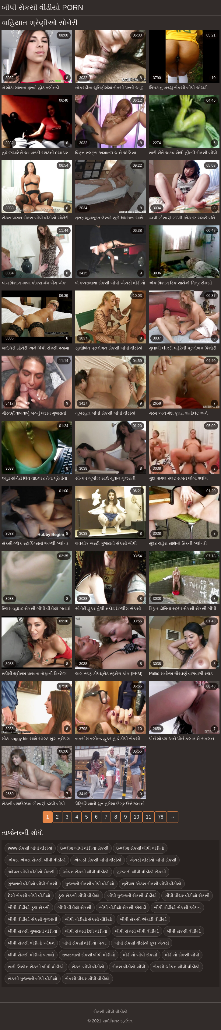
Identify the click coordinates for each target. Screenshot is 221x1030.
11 (148, 816)
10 (136, 816)
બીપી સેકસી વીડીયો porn (42, 7)
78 (160, 816)
